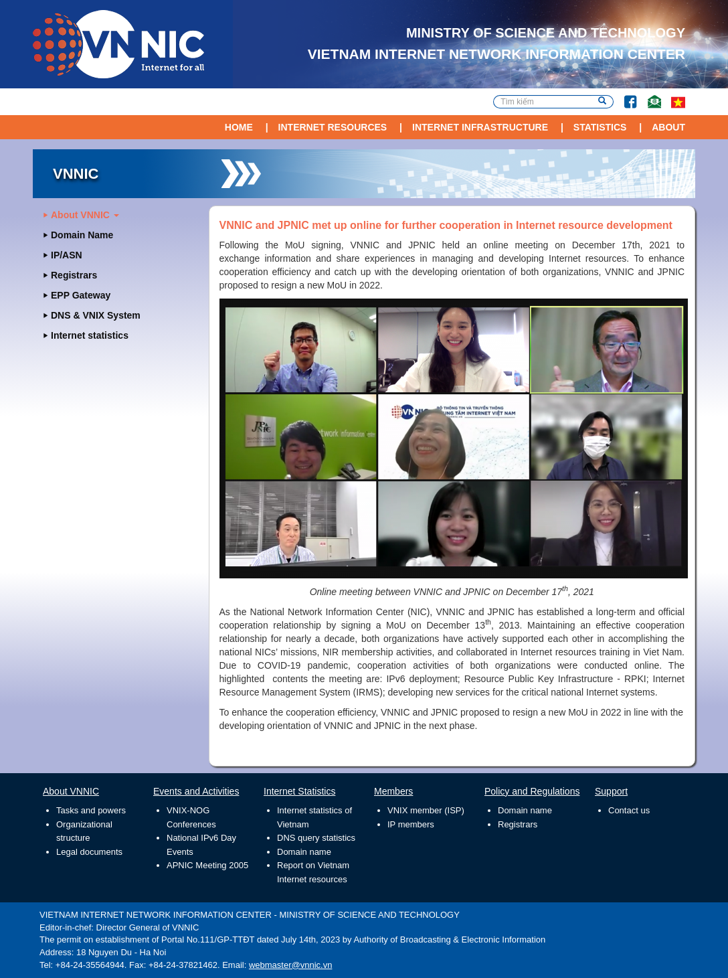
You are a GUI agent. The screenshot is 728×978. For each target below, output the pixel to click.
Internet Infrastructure (480, 127)
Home (239, 127)
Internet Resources (332, 127)
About (668, 127)
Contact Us (649, 95)
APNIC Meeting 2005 (207, 865)
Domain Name (82, 235)
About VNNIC (85, 215)
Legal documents (89, 852)
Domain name (304, 852)
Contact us (629, 810)
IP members (410, 824)
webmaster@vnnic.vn (290, 965)
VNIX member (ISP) (425, 810)
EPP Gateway (80, 295)
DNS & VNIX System (96, 315)
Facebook (625, 95)
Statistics (600, 127)
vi (678, 101)
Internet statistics (89, 335)
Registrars (74, 275)
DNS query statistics (316, 838)
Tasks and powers (91, 810)
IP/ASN (66, 255)
